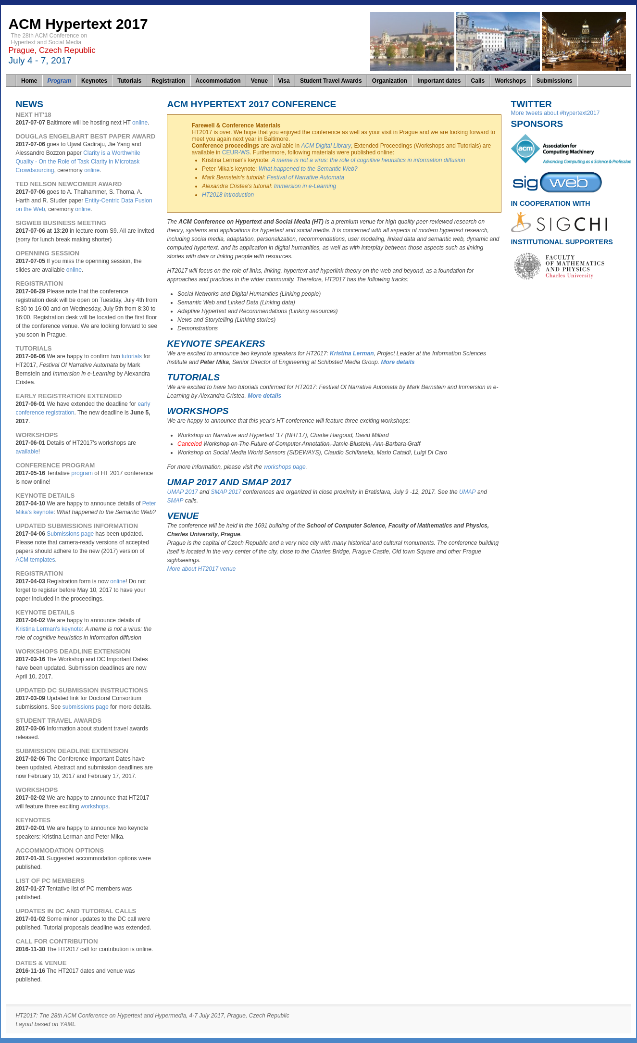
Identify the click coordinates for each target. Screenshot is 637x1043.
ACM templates (35, 559)
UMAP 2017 (182, 492)
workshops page (284, 467)
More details (397, 362)
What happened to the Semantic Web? (308, 168)
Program (59, 80)
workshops (94, 806)
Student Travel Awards (331, 80)
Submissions (555, 80)
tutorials (132, 356)
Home (29, 80)
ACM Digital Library (326, 145)
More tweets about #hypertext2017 (555, 113)
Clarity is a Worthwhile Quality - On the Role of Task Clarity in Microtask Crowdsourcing (77, 162)
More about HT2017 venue (201, 568)
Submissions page (70, 533)
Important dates (439, 80)
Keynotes (94, 80)
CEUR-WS (236, 152)
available (26, 451)
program (82, 473)
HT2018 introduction (228, 194)
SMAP (175, 500)
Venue (259, 80)
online (140, 122)
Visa (283, 80)
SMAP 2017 (226, 492)
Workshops (510, 80)
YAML (68, 1024)
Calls (478, 80)
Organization (389, 80)
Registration (168, 80)
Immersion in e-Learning (305, 186)
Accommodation (218, 80)
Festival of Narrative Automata (305, 177)
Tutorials (129, 80)
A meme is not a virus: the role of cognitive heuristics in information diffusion (368, 160)
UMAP (467, 492)
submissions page (85, 707)
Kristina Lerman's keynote (48, 629)
